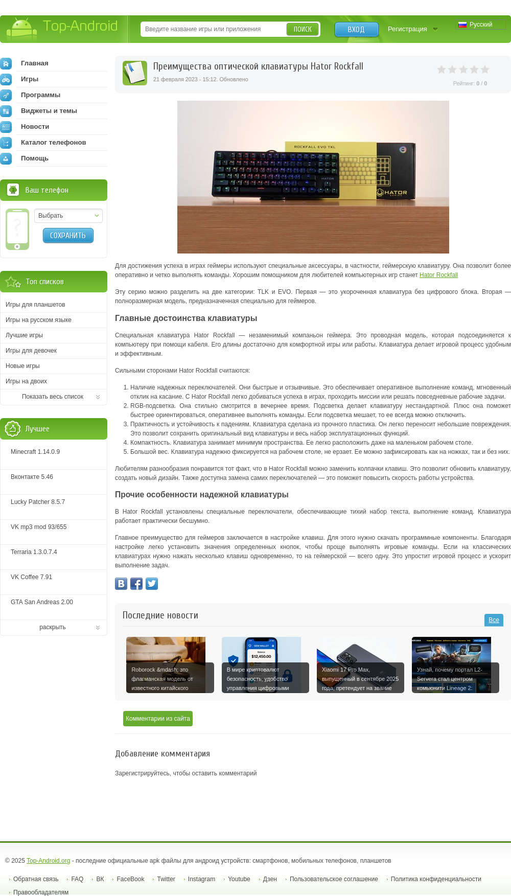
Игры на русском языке (39, 320)
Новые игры (23, 366)
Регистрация (407, 29)
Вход (356, 29)
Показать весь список (52, 396)
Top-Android (63, 29)
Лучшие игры (24, 335)
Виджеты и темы (38, 111)
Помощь (24, 158)
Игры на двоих (26, 381)
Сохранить (68, 235)
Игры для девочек (31, 350)
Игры (19, 79)
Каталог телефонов (43, 142)
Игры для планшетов (35, 304)
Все (494, 620)
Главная (24, 63)
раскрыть (52, 627)
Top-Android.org (48, 860)
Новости (24, 126)
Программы (30, 95)
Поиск (303, 29)
